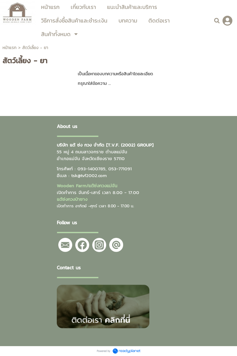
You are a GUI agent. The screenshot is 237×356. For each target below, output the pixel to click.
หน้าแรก (9, 47)
